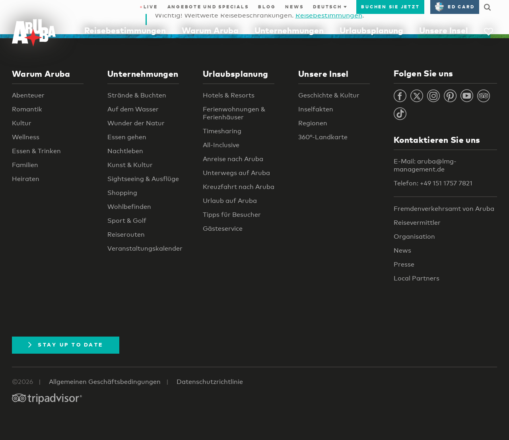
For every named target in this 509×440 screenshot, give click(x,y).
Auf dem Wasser (133, 109)
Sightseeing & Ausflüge (143, 179)
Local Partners (416, 278)
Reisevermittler (417, 222)
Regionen (312, 123)
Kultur (21, 123)
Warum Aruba (210, 30)
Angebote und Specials (208, 7)
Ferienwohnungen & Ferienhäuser (234, 113)
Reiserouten (126, 234)
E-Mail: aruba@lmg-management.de (425, 165)
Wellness (25, 137)
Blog (267, 7)
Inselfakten (315, 109)
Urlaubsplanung (371, 30)
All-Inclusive (221, 145)
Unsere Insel (443, 30)
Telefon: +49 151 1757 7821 (433, 183)
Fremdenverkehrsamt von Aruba (444, 208)
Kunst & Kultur (130, 165)
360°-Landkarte (323, 137)
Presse (404, 264)
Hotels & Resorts (228, 95)
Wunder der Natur (136, 123)
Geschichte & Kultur (328, 95)
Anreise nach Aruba (233, 159)
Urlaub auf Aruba (230, 200)
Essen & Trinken (36, 151)
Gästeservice (223, 228)
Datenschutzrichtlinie (210, 381)
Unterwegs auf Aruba (236, 173)
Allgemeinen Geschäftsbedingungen (105, 381)
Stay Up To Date (65, 344)
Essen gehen (126, 137)
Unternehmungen (289, 30)
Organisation (414, 236)
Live (148, 7)
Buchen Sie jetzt (390, 7)
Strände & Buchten (136, 95)
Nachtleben (125, 151)
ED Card (454, 7)
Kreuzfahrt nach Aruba (238, 187)
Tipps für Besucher (232, 214)
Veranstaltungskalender (145, 248)
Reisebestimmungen (125, 30)
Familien (25, 165)
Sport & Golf (126, 220)
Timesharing (222, 131)
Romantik (27, 109)
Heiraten (25, 179)
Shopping (122, 193)
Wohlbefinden (129, 206)
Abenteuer (28, 95)
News (294, 7)
